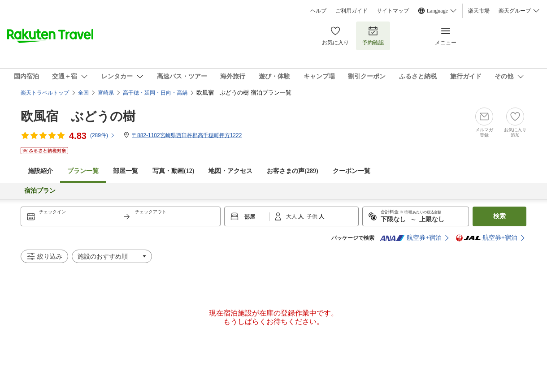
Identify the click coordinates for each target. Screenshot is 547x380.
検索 (499, 216)
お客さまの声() (292, 171)
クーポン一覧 (351, 171)
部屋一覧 (125, 171)
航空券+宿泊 (411, 238)
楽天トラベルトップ (45, 93)
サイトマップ (393, 11)
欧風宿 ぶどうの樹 (78, 116)
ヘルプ (318, 11)
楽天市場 (479, 11)
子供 (313, 216)
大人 (292, 216)
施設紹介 (40, 171)
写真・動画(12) (173, 171)
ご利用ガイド (351, 11)
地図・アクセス (230, 171)
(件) (102, 135)
